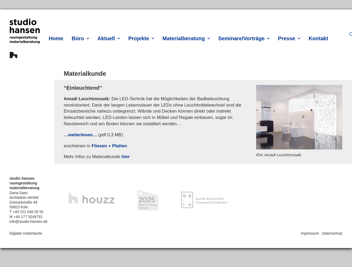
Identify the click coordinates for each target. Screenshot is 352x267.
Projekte (141, 38)
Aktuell (108, 38)
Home (56, 38)
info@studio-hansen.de (28, 221)
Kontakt (318, 38)
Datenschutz (332, 233)
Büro (80, 38)
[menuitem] (57, 38)
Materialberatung (186, 38)
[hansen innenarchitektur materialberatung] (24, 38)
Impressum (310, 233)
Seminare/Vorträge (244, 38)
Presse (289, 38)
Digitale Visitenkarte (25, 233)
